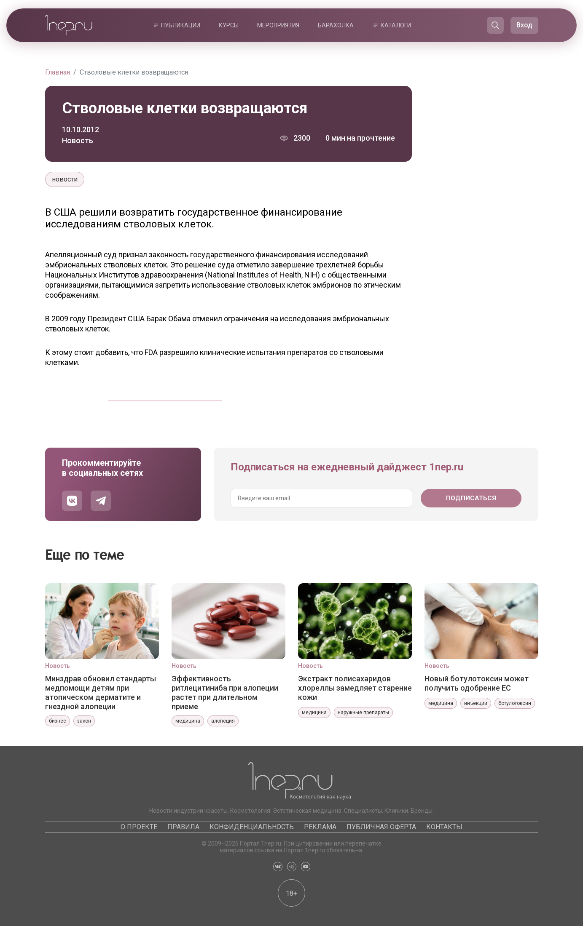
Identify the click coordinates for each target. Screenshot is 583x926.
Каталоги (396, 25)
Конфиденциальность (252, 827)
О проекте (139, 827)
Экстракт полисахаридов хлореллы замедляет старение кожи (355, 688)
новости (65, 179)
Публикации (180, 25)
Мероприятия (278, 25)
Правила (183, 827)
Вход (524, 25)
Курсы (229, 25)
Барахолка (336, 25)
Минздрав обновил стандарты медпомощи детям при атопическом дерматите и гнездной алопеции (100, 692)
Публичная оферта (381, 827)
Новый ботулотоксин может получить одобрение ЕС (476, 683)
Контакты (444, 827)
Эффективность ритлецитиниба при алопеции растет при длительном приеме (225, 692)
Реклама (320, 827)
